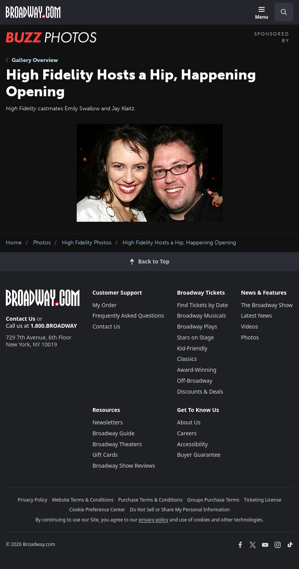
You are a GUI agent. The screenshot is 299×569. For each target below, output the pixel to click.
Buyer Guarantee (199, 454)
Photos (42, 242)
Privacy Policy (32, 500)
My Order (104, 305)
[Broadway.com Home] (33, 12)
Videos (249, 326)
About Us (189, 422)
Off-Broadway (195, 380)
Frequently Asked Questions (128, 315)
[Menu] (261, 13)
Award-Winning (196, 369)
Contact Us (20, 318)
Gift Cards (105, 454)
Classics (187, 358)
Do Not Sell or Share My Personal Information (180, 509)
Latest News (256, 315)
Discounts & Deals (200, 391)
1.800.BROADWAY (53, 325)
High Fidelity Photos (86, 242)
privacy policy (153, 519)
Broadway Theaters (117, 444)
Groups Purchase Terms (213, 500)
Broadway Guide (113, 433)
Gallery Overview (32, 60)
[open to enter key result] (283, 12)
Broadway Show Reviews (123, 465)
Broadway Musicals (201, 315)
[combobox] (280, 12)
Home (14, 242)
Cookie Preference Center (97, 509)
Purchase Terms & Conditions (150, 500)
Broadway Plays (197, 326)
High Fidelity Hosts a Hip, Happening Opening (179, 242)
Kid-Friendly (192, 348)
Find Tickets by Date (202, 305)
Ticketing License (262, 500)
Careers (187, 433)
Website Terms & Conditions (82, 500)
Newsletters (107, 422)
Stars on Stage (195, 337)
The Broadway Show (267, 305)
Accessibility (192, 444)
